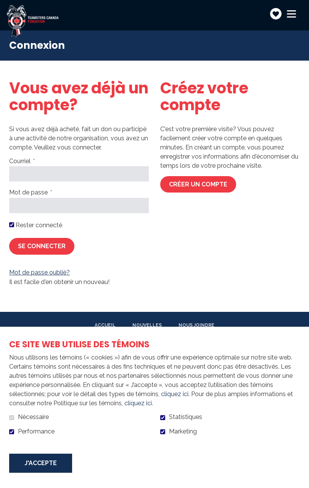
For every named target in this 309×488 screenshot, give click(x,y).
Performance (36, 431)
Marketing (183, 431)
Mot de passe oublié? (39, 272)
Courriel (34, 161)
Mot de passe (43, 192)
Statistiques (185, 417)
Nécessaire (33, 417)
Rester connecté (39, 225)
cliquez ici (174, 394)
